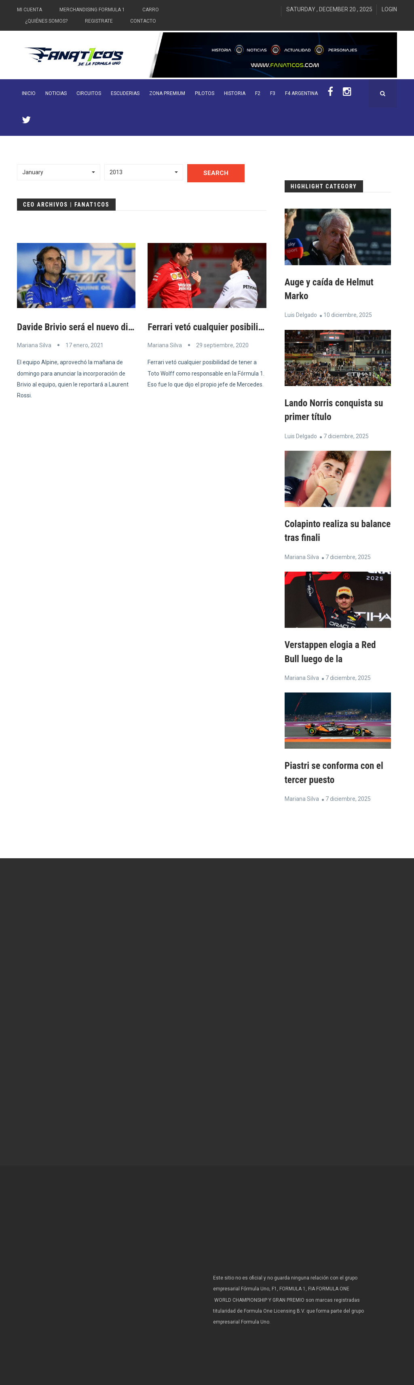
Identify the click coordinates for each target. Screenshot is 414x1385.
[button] (58, 172)
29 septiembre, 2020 (222, 345)
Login (389, 9)
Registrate (99, 21)
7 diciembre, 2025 (346, 435)
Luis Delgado (301, 315)
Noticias (56, 93)
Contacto (143, 21)
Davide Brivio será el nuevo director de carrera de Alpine (126, 327)
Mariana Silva (34, 345)
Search (215, 173)
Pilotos (204, 93)
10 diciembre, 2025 (347, 315)
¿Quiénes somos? (46, 21)
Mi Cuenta (29, 10)
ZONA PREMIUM (167, 93)
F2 (257, 93)
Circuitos (88, 93)
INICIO (29, 93)
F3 (272, 93)
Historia (234, 93)
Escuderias (125, 93)
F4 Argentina (301, 93)
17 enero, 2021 (84, 345)
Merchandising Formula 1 (92, 10)
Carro (150, 10)
